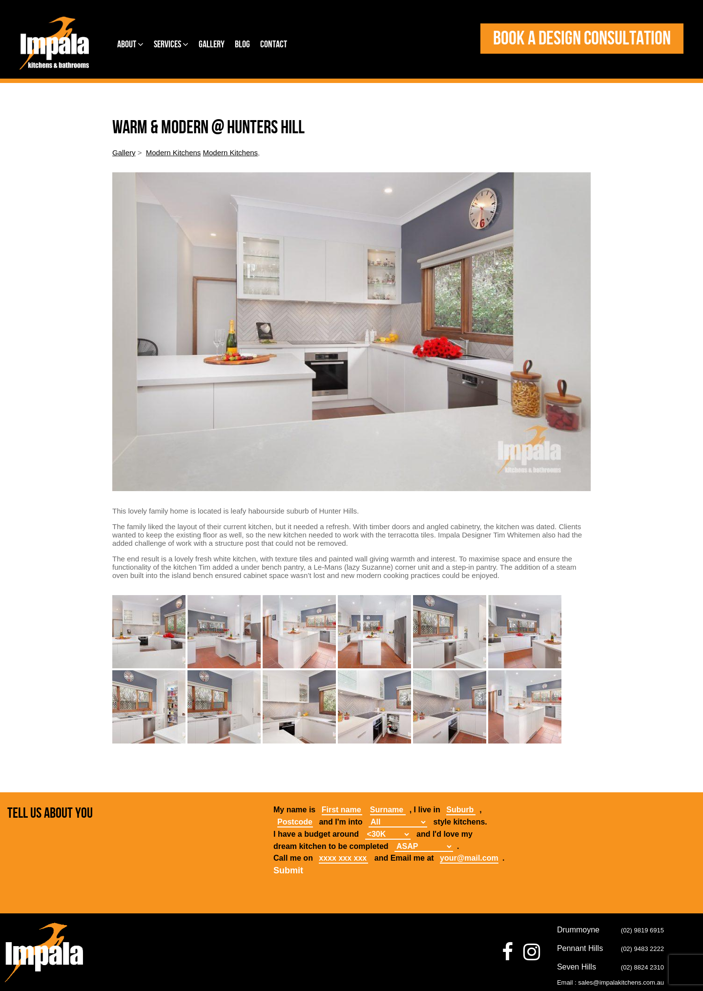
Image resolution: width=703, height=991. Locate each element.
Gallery (212, 44)
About (130, 44)
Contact (273, 44)
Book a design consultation (582, 38)
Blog (242, 44)
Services (171, 44)
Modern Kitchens (173, 152)
